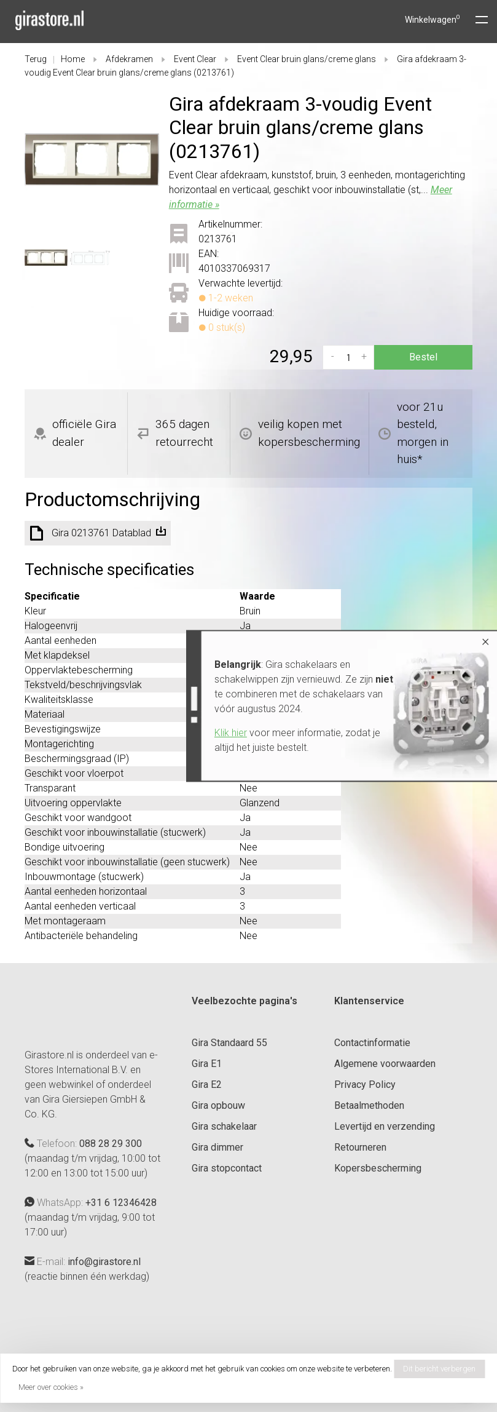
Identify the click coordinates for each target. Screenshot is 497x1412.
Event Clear (195, 59)
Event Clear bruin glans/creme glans (306, 59)
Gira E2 (207, 1084)
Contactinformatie (372, 1043)
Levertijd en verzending (384, 1126)
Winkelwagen (432, 20)
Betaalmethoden (369, 1105)
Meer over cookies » (51, 1387)
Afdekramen (129, 59)
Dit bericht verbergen (439, 1368)
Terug (36, 59)
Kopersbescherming (377, 1168)
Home (73, 59)
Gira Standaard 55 (229, 1043)
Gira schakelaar (224, 1126)
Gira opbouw (218, 1105)
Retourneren (360, 1147)
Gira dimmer (217, 1147)
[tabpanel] (92, 159)
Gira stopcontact (227, 1168)
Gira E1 (207, 1063)
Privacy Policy (365, 1084)
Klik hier (205, 733)
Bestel (423, 357)
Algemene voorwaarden (385, 1063)
